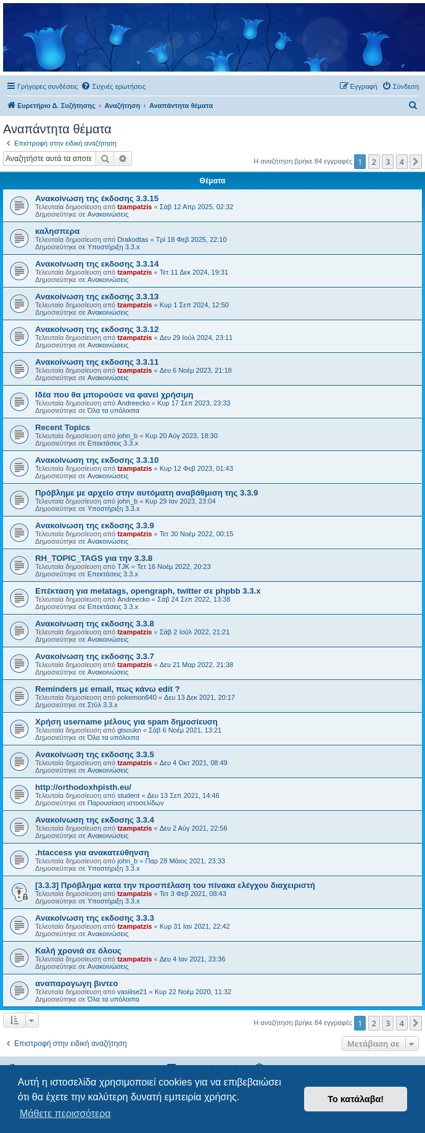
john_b (127, 435)
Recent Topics (62, 427)
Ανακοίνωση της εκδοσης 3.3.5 (94, 754)
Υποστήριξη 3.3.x (114, 247)
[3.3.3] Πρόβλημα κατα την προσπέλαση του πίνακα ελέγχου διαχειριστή (175, 885)
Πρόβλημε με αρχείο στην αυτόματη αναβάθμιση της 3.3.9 (146, 492)
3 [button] (388, 161)
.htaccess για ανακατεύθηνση (92, 852)
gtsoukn (129, 730)
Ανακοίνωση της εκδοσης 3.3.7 (94, 656)
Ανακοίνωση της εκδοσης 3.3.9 (94, 525)
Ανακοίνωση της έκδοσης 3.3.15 (97, 198)
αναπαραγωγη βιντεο (76, 983)
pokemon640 (137, 697)
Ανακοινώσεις (108, 214)
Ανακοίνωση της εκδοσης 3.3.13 (97, 296)
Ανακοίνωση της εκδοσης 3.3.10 (97, 460)
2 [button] (374, 161)
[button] (416, 161)
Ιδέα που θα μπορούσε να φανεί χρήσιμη (114, 394)
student (128, 795)
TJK (123, 566)
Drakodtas (132, 239)
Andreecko (133, 403)
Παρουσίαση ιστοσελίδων (126, 803)
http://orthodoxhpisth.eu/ (83, 787)
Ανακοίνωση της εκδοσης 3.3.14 (97, 263)
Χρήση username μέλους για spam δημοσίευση (126, 721)
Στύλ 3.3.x (103, 704)
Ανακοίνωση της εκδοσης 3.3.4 (94, 819)
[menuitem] (113, 86)
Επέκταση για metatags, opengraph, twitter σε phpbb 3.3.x (147, 591)
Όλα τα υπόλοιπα (113, 410)
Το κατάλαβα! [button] (356, 1099)
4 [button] (402, 161)
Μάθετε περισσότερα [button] (65, 1113)
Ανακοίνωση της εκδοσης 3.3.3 (94, 918)
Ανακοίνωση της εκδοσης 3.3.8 (94, 623)
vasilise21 (132, 991)
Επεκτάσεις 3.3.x (113, 443)
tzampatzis (134, 206)
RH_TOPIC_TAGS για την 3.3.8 (93, 558)
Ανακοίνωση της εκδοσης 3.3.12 (97, 329)
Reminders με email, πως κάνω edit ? (107, 689)
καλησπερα (57, 231)
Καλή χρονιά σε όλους (78, 950)
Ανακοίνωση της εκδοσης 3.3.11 (97, 362)
